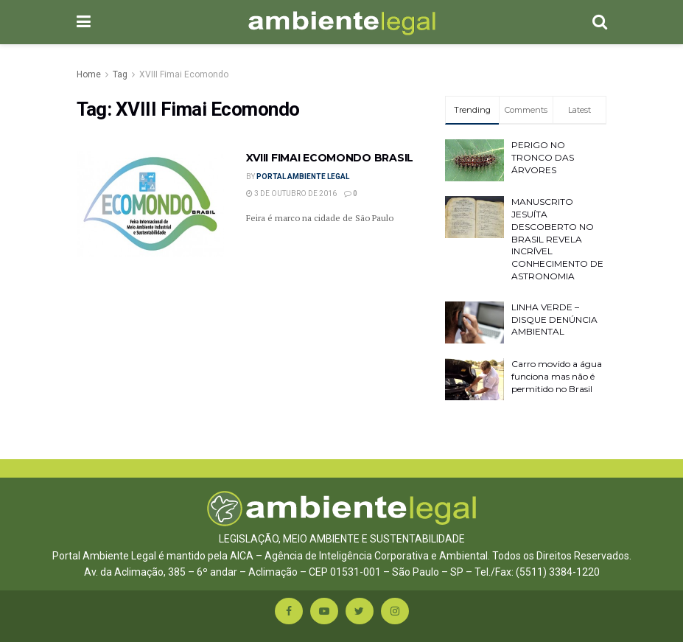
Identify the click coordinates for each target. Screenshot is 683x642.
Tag (120, 74)
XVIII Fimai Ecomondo (183, 74)
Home (89, 74)
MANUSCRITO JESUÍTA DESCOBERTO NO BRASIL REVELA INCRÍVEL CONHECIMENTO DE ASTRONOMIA (557, 239)
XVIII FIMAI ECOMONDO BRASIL (329, 157)
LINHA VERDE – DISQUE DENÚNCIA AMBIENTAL (554, 319)
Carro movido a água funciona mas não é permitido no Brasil (556, 376)
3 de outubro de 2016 (291, 193)
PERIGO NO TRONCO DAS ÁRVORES (542, 157)
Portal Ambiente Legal (302, 176)
